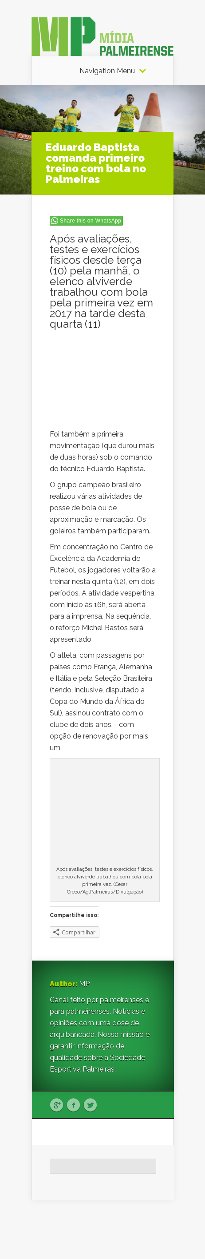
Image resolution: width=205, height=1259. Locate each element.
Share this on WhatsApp (90, 221)
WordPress (156, 1235)
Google (56, 1105)
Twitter (90, 1105)
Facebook (73, 1105)
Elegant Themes (112, 1223)
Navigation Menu (107, 71)
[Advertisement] (103, 384)
